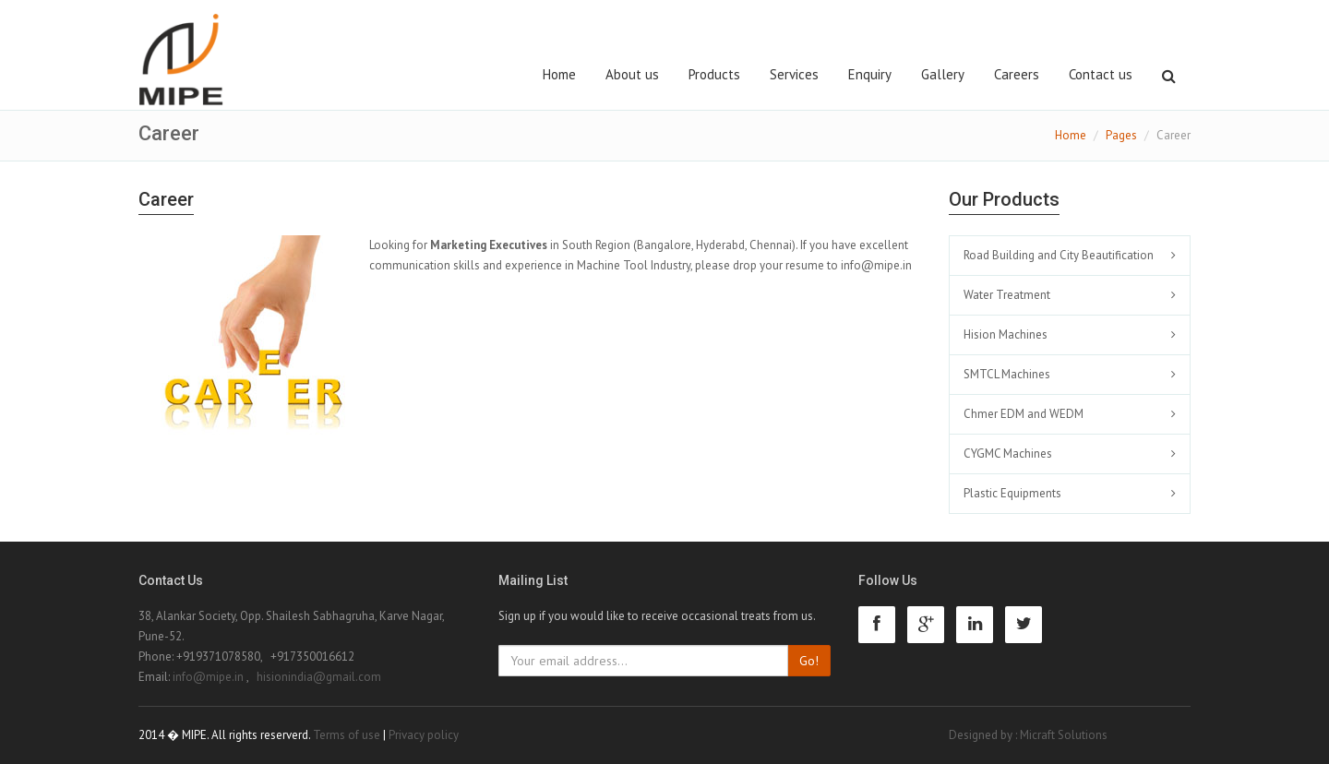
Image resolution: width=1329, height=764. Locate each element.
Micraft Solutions (1064, 735)
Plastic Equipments (1012, 493)
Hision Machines (1006, 334)
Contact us (1100, 74)
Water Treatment (1007, 295)
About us (632, 74)
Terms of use (346, 735)
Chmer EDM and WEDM (1024, 414)
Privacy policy (424, 735)
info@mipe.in (876, 265)
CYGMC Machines (1008, 453)
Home (559, 74)
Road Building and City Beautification (1059, 255)
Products (714, 74)
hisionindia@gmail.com (319, 677)
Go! (809, 660)
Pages (1121, 135)
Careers (1016, 74)
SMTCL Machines (1007, 374)
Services (794, 74)
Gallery (942, 74)
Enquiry (870, 74)
